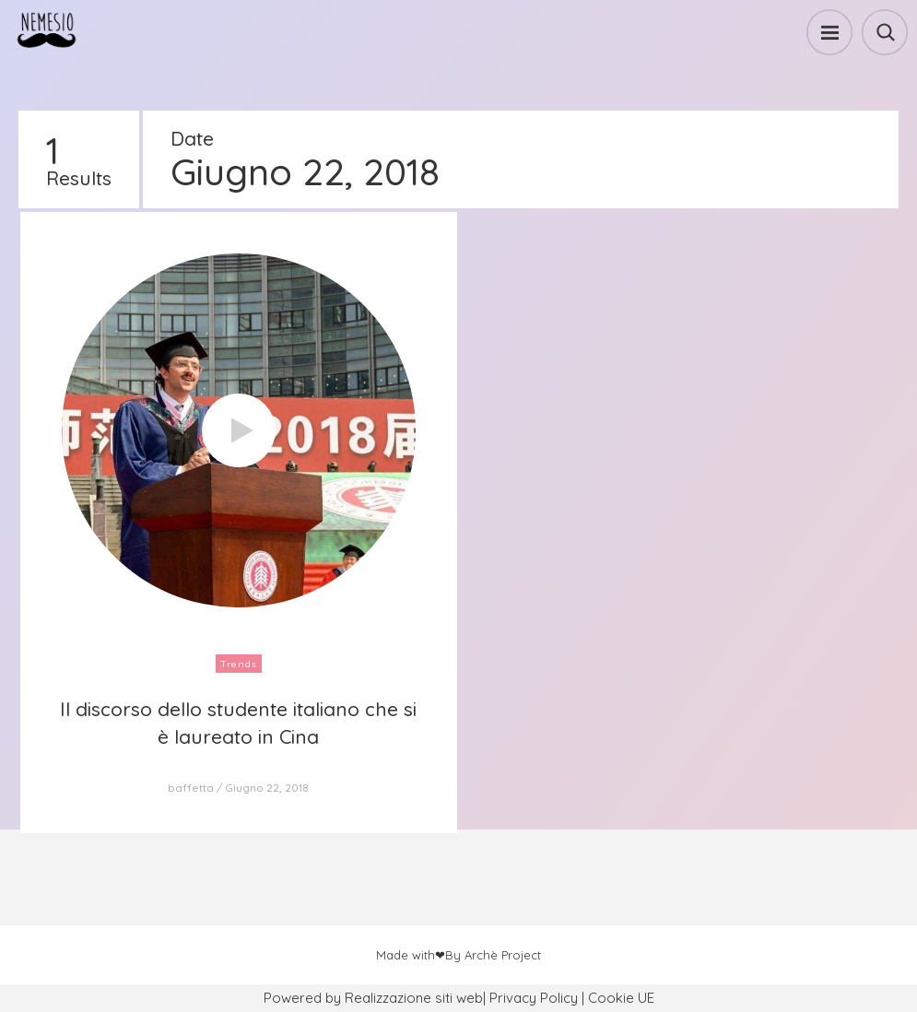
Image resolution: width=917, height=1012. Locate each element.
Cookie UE (621, 997)
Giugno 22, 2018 (267, 787)
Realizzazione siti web (414, 997)
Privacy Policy (533, 997)
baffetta (191, 787)
